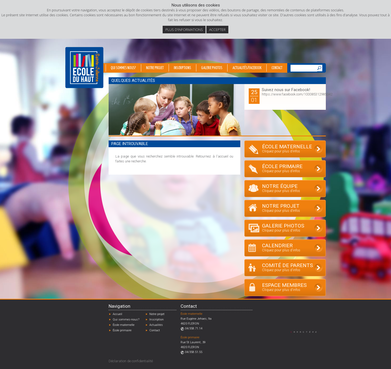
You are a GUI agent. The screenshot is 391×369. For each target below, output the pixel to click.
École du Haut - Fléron (84, 67)
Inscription (156, 319)
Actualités (156, 325)
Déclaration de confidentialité (131, 361)
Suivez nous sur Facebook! (286, 89)
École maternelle (123, 325)
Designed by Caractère (306, 332)
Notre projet (155, 68)
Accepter (217, 29)
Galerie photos (211, 68)
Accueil (117, 314)
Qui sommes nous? (123, 68)
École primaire (122, 330)
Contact (277, 68)
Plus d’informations (184, 29)
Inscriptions (182, 68)
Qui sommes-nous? (126, 319)
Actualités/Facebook (246, 68)
